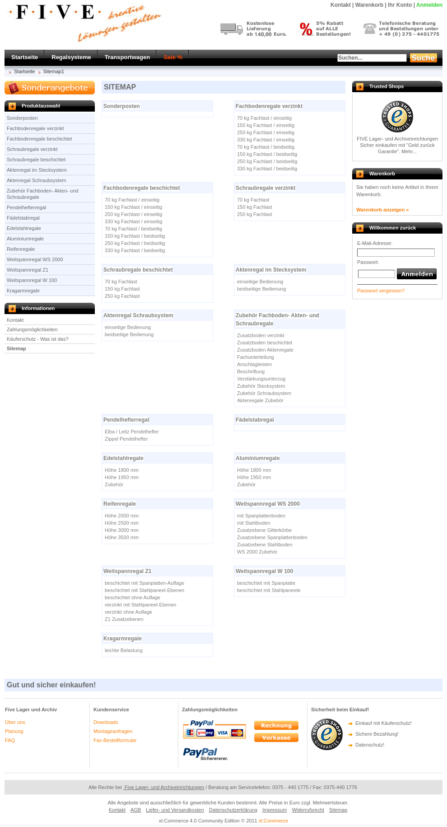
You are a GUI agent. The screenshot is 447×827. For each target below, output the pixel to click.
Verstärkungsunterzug (261, 378)
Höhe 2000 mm (122, 515)
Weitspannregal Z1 (27, 270)
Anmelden (429, 5)
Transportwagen (127, 57)
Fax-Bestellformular (114, 740)
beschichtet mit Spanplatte (266, 583)
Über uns (15, 722)
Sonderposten (22, 118)
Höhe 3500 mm (122, 537)
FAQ (10, 740)
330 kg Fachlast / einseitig (265, 139)
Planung (14, 731)
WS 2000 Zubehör (257, 551)
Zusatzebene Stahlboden (264, 544)
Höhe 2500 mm (122, 523)
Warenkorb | (370, 5)
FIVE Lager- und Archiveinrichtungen (397, 138)
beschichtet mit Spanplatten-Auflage (144, 583)
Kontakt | (342, 5)
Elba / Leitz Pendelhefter (132, 431)
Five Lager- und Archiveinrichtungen (163, 787)
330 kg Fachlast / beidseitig (267, 168)
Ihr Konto (400, 5)
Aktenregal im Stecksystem (37, 170)
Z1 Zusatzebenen (124, 619)
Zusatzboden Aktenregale (265, 349)
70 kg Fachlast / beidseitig (265, 147)
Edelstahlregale (24, 228)
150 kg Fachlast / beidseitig (267, 154)
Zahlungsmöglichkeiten (32, 329)
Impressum (274, 810)
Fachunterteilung (255, 357)
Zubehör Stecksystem (261, 386)
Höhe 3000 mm (122, 530)
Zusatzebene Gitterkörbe (264, 530)
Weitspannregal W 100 (32, 280)
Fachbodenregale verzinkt (35, 128)
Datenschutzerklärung (233, 810)
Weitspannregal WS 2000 (35, 259)
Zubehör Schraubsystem (264, 393)
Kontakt (15, 320)
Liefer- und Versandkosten (175, 810)
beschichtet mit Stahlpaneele (269, 590)
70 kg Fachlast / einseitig (264, 118)
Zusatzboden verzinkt (260, 335)
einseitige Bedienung (260, 281)
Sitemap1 (53, 71)
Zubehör (114, 484)
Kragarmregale (23, 290)
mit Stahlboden (253, 523)
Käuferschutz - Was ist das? (38, 339)
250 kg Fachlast (254, 214)
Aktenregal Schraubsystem (36, 180)
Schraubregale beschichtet (36, 159)
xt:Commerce (273, 820)
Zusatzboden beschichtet (264, 342)
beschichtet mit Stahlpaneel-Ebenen (144, 590)
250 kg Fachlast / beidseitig (267, 161)
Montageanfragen (112, 731)
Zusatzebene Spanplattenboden (272, 537)
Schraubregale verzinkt (32, 149)
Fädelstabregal (23, 218)
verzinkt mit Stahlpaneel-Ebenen (140, 604)
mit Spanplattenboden (261, 515)
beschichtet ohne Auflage (132, 597)
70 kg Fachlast (253, 199)
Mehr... (409, 151)
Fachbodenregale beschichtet (39, 138)
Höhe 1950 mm (122, 477)
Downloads (105, 722)
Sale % (172, 57)
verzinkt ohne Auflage (128, 612)
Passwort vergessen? (381, 290)
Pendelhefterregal (26, 207)
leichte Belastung (124, 650)
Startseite (24, 57)
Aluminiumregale (25, 238)
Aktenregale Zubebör (260, 400)
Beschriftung (251, 371)
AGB (135, 810)
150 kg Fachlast (254, 207)
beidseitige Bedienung (261, 288)
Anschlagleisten (254, 364)
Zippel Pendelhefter (126, 439)
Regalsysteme (71, 57)
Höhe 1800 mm (122, 470)
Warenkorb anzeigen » (382, 209)
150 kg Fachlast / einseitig (265, 125)
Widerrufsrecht (308, 810)
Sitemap (16, 348)
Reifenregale (21, 249)
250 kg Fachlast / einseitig (265, 132)
